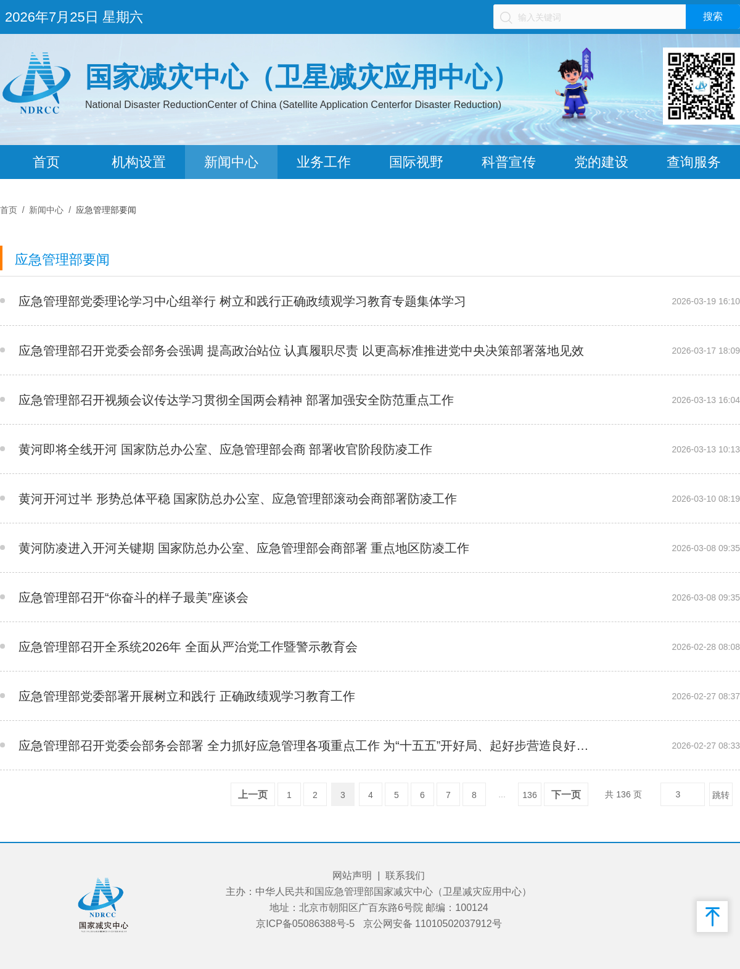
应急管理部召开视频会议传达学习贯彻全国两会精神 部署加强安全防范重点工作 (236, 400)
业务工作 (324, 162)
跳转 (721, 795)
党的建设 (601, 162)
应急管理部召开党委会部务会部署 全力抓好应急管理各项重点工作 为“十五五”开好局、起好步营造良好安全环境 (307, 745)
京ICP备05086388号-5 (305, 923)
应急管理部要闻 (106, 210)
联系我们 (405, 875)
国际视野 (416, 162)
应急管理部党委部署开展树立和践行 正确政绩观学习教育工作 (186, 696)
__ (601, 301)
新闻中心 (231, 162)
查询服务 (694, 162)
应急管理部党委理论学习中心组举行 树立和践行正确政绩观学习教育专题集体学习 (242, 301)
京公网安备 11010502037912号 (432, 923)
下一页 (566, 794)
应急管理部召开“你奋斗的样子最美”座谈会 (133, 597)
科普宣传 (509, 162)
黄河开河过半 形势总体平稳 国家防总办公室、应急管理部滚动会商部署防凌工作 (237, 498)
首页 (46, 162)
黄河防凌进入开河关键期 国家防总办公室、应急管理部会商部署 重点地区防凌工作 (243, 548)
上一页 (253, 794)
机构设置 (139, 162)
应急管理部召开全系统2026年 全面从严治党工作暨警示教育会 (188, 647)
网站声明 (352, 875)
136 (529, 795)
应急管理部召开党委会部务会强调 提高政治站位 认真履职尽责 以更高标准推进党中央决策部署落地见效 (301, 350)
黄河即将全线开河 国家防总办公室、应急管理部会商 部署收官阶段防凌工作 (225, 449)
